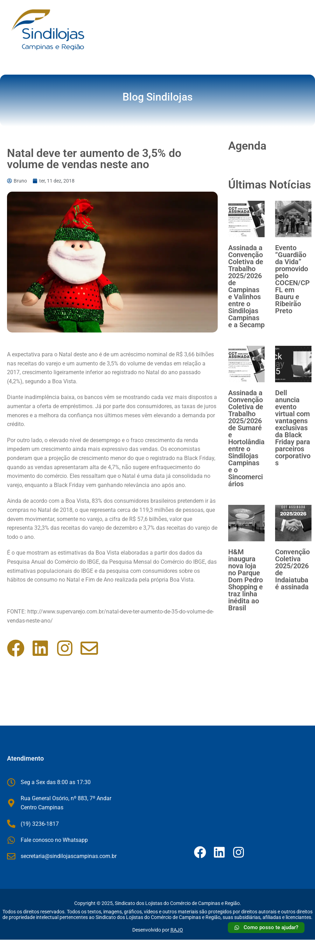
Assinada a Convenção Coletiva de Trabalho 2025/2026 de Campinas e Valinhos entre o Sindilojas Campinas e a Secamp (246, 286)
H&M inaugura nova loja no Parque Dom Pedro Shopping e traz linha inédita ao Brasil (245, 580)
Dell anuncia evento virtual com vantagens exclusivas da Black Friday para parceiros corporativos (292, 428)
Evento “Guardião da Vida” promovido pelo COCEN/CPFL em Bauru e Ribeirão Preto (292, 279)
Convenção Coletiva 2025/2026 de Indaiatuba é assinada (292, 569)
